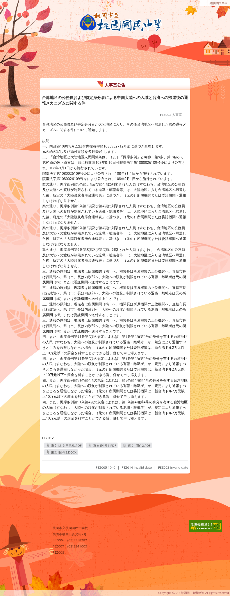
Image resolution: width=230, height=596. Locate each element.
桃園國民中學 (218, 3)
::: (203, 3)
